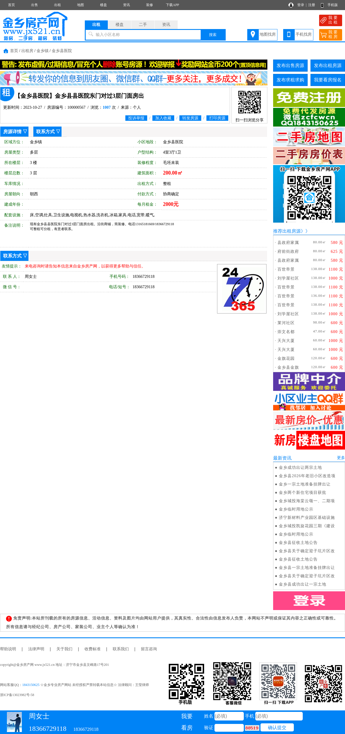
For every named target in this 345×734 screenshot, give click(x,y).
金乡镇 (43, 51)
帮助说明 (8, 649)
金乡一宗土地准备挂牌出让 (305, 484)
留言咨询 (149, 649)
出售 (34, 5)
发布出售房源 (290, 65)
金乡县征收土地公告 (298, 542)
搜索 (212, 35)
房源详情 (12, 131)
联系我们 (121, 649)
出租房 (27, 51)
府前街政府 (288, 251)
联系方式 (45, 131)
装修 (149, 5)
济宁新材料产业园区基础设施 (307, 517)
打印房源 (217, 118)
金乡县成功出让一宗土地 (302, 584)
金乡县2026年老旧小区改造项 (307, 476)
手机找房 (304, 34)
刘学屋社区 (288, 278)
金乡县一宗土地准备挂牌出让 (307, 567)
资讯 (126, 5)
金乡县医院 (62, 51)
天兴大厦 (286, 341)
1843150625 (30, 685)
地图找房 (268, 34)
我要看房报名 (328, 79)
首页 (11, 5)
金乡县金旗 (288, 367)
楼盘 (103, 5)
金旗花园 (286, 358)
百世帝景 (286, 269)
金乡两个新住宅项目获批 (302, 492)
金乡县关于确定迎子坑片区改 (307, 551)
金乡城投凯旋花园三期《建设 (307, 526)
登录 (300, 5)
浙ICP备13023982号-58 (17, 695)
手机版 (332, 5)
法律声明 (36, 649)
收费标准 (93, 649)
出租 (57, 5)
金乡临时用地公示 (296, 509)
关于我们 (64, 649)
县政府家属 (288, 242)
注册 (311, 5)
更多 (341, 458)
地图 (80, 5)
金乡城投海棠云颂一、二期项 (307, 501)
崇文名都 (286, 332)
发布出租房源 (328, 65)
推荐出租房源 (287, 231)
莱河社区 (286, 323)
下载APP (172, 5)
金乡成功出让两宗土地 (300, 467)
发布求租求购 (290, 79)
